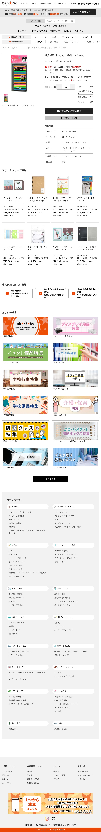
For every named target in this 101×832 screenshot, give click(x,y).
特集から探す (55, 31)
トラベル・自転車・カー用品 (65, 704)
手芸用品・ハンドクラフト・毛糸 (67, 527)
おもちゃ (58, 673)
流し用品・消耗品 (16, 594)
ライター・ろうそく (62, 708)
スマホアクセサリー (62, 551)
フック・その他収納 (16, 516)
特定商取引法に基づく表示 (64, 825)
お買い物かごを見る (88, 4)
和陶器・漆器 (59, 594)
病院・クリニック (71, 42)
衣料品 (11, 626)
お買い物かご (83, 779)
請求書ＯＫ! (34, 14)
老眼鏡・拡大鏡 (60, 729)
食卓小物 (12, 601)
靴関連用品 (13, 634)
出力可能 (58, 14)
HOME (5, 48)
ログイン (34, 4)
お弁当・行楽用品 (16, 605)
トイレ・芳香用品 (16, 655)
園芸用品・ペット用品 (17, 700)
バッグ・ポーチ (15, 630)
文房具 (13, 48)
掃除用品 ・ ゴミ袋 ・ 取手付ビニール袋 (70, 651)
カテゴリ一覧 (83, 771)
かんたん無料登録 (82, 13)
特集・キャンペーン (86, 775)
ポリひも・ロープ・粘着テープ (21, 704)
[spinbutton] (66, 86)
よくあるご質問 (58, 775)
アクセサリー (59, 626)
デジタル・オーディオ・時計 (65, 558)
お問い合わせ (70, 4)
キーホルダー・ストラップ (65, 554)
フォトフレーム (60, 512)
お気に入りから (42, 26)
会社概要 (29, 825)
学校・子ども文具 (16, 569)
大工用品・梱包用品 (16, 697)
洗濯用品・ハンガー (62, 655)
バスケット (88, 37)
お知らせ (67, 31)
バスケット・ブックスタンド (20, 512)
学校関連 (39, 42)
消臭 (54, 37)
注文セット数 (60, 87)
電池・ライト (59, 562)
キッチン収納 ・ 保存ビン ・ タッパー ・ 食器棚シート (27, 532)
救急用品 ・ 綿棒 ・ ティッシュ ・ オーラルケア (27, 674)
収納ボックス (14, 520)
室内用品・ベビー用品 (63, 697)
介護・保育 (53, 42)
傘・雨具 (58, 711)
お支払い (5, 779)
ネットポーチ (41, 37)
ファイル (12, 551)
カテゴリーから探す (39, 31)
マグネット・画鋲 (16, 565)
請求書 (29, 775)
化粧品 (57, 623)
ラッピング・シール (62, 523)
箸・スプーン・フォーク (64, 605)
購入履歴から (59, 26)
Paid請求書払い (33, 783)
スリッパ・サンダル (16, 623)
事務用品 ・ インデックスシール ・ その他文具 (27, 573)
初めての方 (78, 31)
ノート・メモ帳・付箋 (27, 48)
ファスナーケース (69, 37)
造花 (56, 520)
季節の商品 (13, 729)
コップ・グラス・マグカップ (65, 601)
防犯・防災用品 (60, 700)
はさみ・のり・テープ (17, 562)
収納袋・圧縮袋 (15, 523)
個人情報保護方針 (42, 825)
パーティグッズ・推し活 (64, 676)
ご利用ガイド (58, 4)
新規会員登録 (45, 4)
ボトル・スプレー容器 (63, 630)
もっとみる (50, 479)
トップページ (23, 31)
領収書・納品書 (33, 779)
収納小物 (12, 527)
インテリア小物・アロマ (64, 516)
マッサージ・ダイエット (18, 679)
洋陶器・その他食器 (62, 598)
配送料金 (5, 775)
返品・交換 (6, 783)
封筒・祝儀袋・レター (17, 576)
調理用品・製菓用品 (16, 598)
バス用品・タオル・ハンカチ (20, 651)
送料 (13, 14)
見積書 (29, 771)
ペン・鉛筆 (13, 554)
